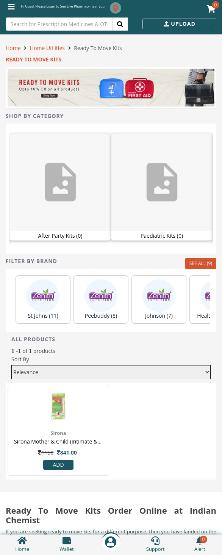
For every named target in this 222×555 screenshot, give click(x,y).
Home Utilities (47, 48)
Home (13, 48)
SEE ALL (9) (200, 263)
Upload (179, 23)
